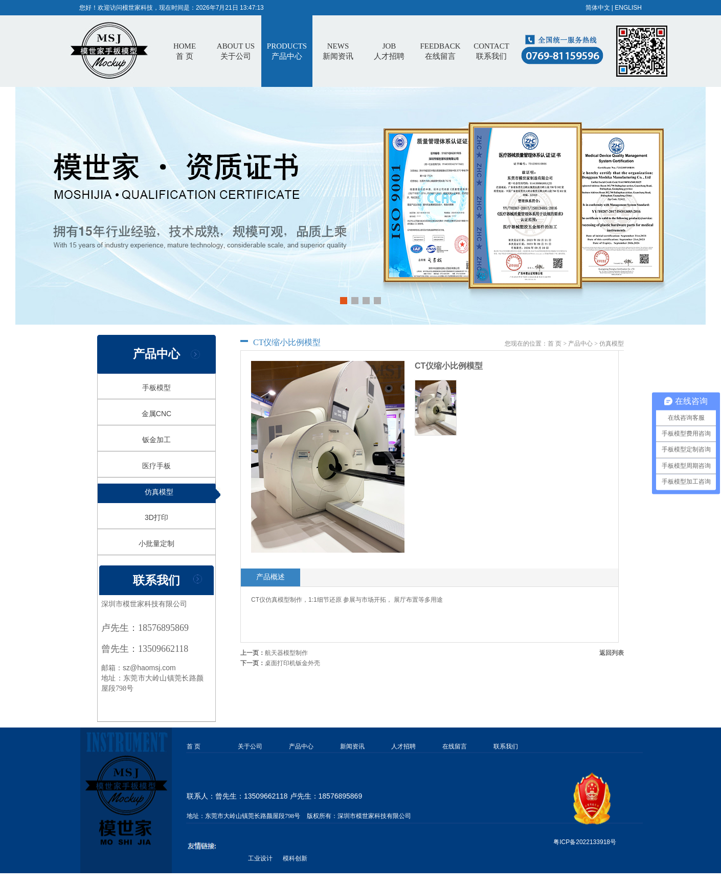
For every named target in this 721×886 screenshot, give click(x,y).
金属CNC (156, 414)
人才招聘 (403, 746)
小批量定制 (156, 543)
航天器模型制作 (286, 652)
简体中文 (597, 7)
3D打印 (156, 517)
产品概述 (270, 577)
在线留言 (454, 746)
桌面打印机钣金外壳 (292, 663)
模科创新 (295, 858)
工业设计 (260, 858)
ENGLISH (628, 7)
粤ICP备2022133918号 (584, 842)
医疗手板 (156, 466)
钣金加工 (156, 440)
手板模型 (156, 387)
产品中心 (580, 343)
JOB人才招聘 (389, 51)
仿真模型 (159, 492)
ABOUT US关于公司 (236, 51)
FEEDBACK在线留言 (440, 51)
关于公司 (250, 746)
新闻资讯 (352, 746)
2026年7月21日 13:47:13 (230, 7)
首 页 (184, 51)
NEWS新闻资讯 (338, 51)
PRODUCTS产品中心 (287, 51)
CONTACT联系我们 (491, 51)
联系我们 (505, 746)
